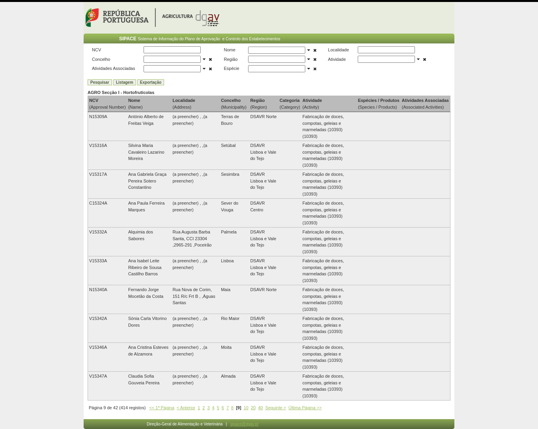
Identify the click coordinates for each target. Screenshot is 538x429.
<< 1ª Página (161, 407)
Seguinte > (275, 407)
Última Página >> (304, 407)
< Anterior (186, 407)
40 (260, 407)
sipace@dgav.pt (244, 424)
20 (253, 407)
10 (246, 407)
